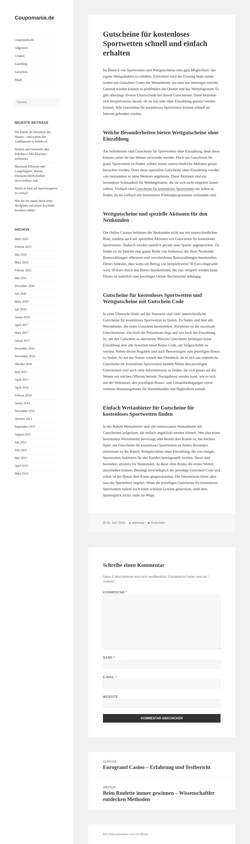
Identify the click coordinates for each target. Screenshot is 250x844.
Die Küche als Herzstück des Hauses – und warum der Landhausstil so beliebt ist (33, 136)
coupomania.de (24, 39)
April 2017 (21, 325)
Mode (18, 80)
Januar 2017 (22, 340)
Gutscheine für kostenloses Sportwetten (164, 189)
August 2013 (23, 434)
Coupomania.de (34, 18)
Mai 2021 (21, 278)
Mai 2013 (21, 458)
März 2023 (21, 262)
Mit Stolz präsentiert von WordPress (125, 834)
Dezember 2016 (25, 348)
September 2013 (25, 426)
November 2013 (25, 411)
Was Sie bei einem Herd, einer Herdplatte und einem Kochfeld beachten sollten (34, 205)
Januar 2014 (22, 403)
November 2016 (25, 356)
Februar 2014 (23, 395)
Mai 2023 (21, 254)
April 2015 (21, 379)
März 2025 (21, 239)
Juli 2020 (20, 293)
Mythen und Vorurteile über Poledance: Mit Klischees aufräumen (32, 154)
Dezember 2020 (25, 286)
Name (109, 657)
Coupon (20, 55)
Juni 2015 (21, 372)
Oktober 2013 (23, 418)
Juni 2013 (21, 450)
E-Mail (110, 677)
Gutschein (21, 71)
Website (110, 696)
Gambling (21, 63)
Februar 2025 (23, 246)
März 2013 (21, 473)
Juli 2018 (20, 309)
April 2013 (21, 465)
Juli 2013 (20, 442)
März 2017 (21, 332)
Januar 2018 (22, 317)
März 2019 (21, 301)
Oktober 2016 (23, 364)
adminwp (138, 522)
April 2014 (21, 387)
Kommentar (115, 592)
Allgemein (21, 47)
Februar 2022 (23, 270)
